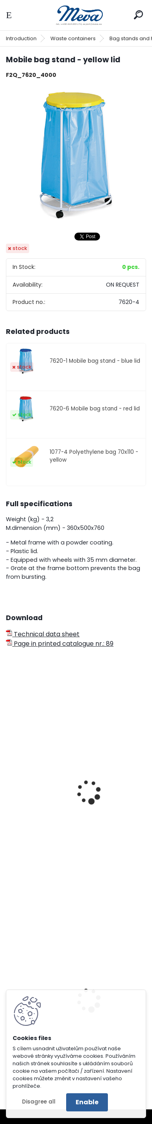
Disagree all (39, 1101)
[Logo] (76, 15)
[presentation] (9, 782)
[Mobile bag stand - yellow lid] (76, 155)
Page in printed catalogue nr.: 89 (59, 643)
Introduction (21, 38)
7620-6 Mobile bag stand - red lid (95, 408)
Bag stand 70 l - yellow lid (51, 835)
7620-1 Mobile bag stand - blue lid (95, 361)
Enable (87, 1102)
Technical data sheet (43, 634)
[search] (138, 14)
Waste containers (73, 38)
